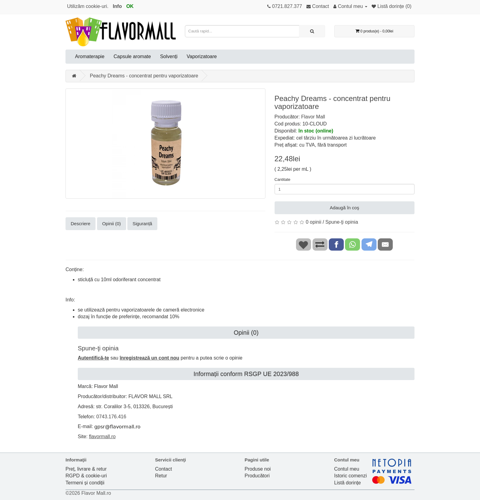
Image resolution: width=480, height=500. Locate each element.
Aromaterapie (89, 56)
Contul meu (346, 469)
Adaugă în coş (344, 207)
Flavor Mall (313, 116)
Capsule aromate (132, 56)
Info (117, 6)
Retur (161, 475)
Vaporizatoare (202, 56)
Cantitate (283, 179)
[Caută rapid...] (312, 31)
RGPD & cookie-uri (86, 475)
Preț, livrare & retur (86, 469)
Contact (163, 469)
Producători (257, 475)
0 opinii (313, 222)
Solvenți (169, 56)
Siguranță (142, 223)
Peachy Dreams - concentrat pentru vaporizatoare (144, 75)
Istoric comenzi (350, 475)
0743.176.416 (111, 416)
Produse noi (258, 469)
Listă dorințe (347, 482)
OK (129, 6)
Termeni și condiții (85, 482)
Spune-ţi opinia (341, 222)
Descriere (80, 223)
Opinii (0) (111, 223)
